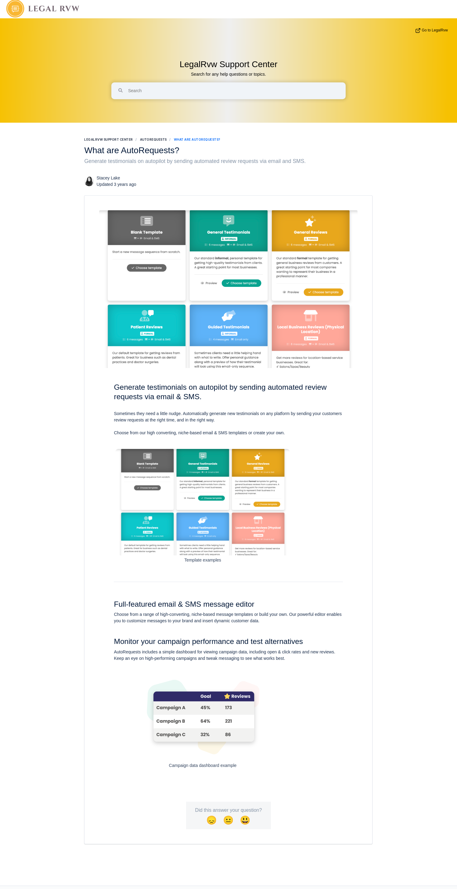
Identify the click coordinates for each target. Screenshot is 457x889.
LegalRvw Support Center (229, 64)
